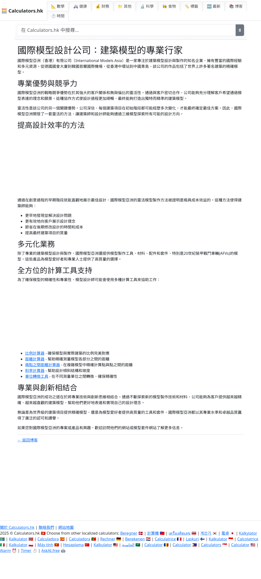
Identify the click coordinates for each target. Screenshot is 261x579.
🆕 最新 (213, 6)
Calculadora (48, 539)
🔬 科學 (147, 6)
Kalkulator (18, 539)
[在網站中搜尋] (126, 30)
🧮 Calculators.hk (22, 10)
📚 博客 (236, 6)
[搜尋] (240, 30)
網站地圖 (66, 527)
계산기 (205, 533)
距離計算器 (34, 359)
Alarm (5, 550)
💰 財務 (102, 6)
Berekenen (135, 539)
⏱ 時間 (58, 16)
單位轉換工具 (36, 376)
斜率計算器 (34, 370)
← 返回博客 (27, 440)
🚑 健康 (80, 6)
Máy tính (45, 544)
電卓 (225, 533)
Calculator (153, 544)
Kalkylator (248, 533)
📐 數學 (58, 6)
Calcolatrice (247, 539)
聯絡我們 (46, 527)
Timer (26, 550)
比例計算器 (34, 353)
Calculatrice (165, 539)
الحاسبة (128, 544)
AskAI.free (50, 550)
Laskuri (192, 539)
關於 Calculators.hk (17, 527)
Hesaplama (73, 544)
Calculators (211, 544)
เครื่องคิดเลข (179, 533)
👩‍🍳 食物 (169, 6)
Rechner (107, 539)
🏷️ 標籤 (191, 6)
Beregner (128, 533)
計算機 (153, 533)
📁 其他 (124, 6)
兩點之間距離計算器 (42, 364)
